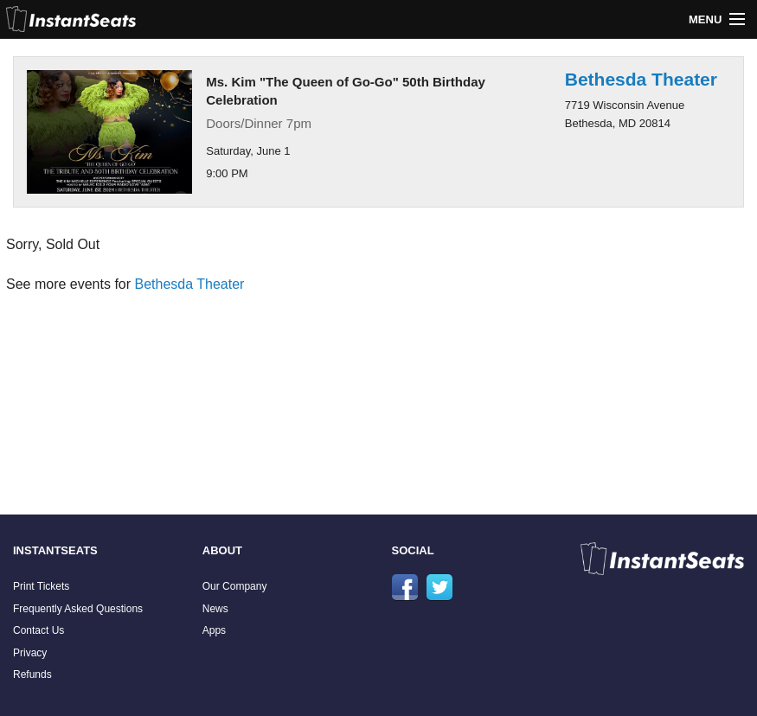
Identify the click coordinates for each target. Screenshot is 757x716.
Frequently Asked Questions (78, 609)
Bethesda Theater (641, 79)
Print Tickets (41, 586)
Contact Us (38, 630)
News (215, 609)
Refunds (32, 674)
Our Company (234, 586)
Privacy (30, 653)
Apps (214, 630)
